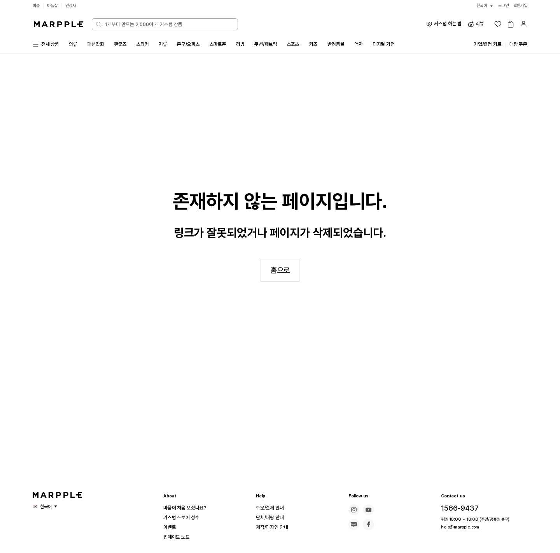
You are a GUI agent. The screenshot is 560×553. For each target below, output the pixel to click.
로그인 (501, 6)
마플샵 (54, 6)
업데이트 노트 (178, 537)
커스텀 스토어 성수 (184, 517)
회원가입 (520, 6)
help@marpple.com (457, 527)
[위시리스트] (498, 24)
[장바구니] (510, 24)
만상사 (73, 6)
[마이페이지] (523, 24)
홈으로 (280, 280)
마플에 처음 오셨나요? (188, 508)
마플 (36, 6)
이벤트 (170, 527)
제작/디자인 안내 (275, 527)
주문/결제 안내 (272, 508)
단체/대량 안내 (272, 517)
